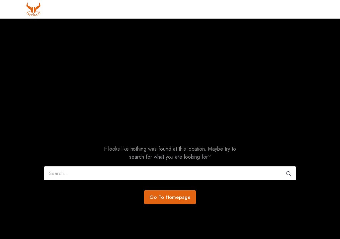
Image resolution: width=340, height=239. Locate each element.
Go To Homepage (170, 197)
